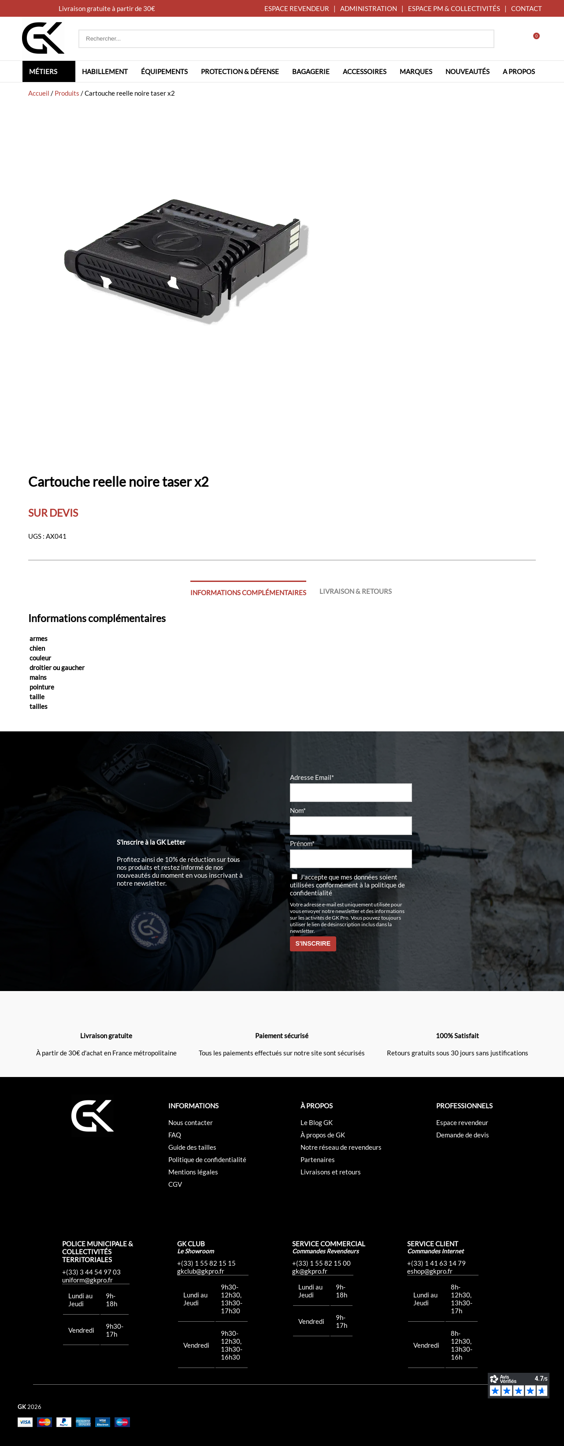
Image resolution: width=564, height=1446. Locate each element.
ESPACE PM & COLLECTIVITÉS (454, 8)
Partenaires (318, 1159)
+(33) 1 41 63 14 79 (436, 1263)
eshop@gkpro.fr (430, 1271)
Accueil (38, 93)
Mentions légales (193, 1172)
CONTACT (526, 8)
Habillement (105, 71)
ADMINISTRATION (368, 8)
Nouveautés (467, 71)
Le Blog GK (317, 1122)
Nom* (298, 810)
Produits (67, 93)
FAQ (174, 1135)
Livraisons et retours (331, 1172)
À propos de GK (323, 1135)
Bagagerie (311, 71)
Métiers (43, 71)
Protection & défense (240, 71)
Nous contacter (190, 1122)
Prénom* (302, 843)
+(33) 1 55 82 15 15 (206, 1263)
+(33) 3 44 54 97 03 (91, 1272)
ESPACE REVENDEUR (296, 8)
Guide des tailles (192, 1147)
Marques (416, 71)
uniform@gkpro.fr (87, 1280)
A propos (519, 71)
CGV (175, 1184)
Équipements (164, 71)
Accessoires (364, 71)
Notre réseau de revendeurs (341, 1147)
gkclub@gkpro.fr (200, 1271)
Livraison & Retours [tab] (355, 591)
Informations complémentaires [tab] (248, 592)
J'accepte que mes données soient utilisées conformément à (347, 885)
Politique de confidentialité (207, 1159)
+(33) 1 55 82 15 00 (321, 1263)
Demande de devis (462, 1135)
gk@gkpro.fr (309, 1271)
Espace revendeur (462, 1122)
